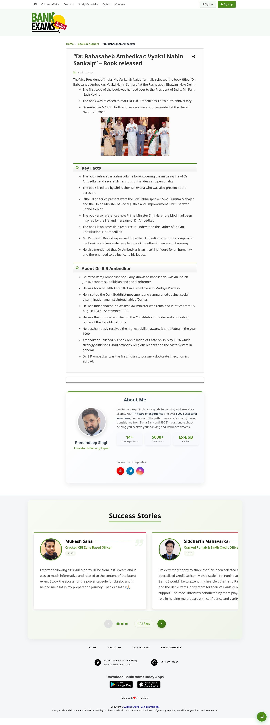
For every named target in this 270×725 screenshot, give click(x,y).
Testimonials (171, 654)
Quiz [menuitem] (105, 4)
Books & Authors (89, 43)
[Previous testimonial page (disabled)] (108, 630)
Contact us (141, 654)
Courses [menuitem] (120, 4)
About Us (115, 654)
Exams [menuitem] (67, 4)
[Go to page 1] (118, 630)
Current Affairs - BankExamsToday (141, 713)
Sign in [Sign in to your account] (208, 4)
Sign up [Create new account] (227, 4)
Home (70, 43)
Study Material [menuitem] (87, 4)
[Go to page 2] (122, 631)
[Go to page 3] (126, 631)
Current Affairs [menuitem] (50, 4)
